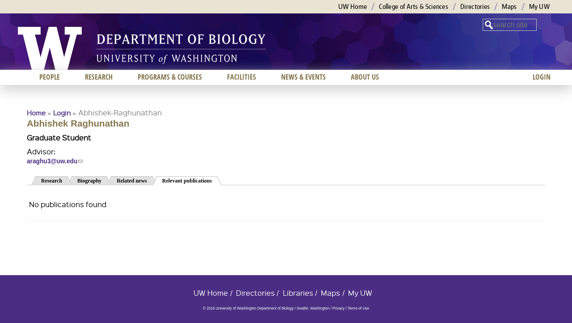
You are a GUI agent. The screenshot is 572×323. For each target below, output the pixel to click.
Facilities (241, 77)
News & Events (303, 77)
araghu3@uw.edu (55, 161)
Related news (132, 181)
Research (51, 181)
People (49, 77)
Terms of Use (358, 308)
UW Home (352, 6)
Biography (89, 181)
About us (365, 77)
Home (36, 112)
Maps (509, 6)
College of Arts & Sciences (413, 6)
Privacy (338, 308)
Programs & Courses (170, 77)
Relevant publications (192, 180)
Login (62, 112)
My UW (539, 6)
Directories (475, 6)
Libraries (298, 293)
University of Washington (50, 48)
